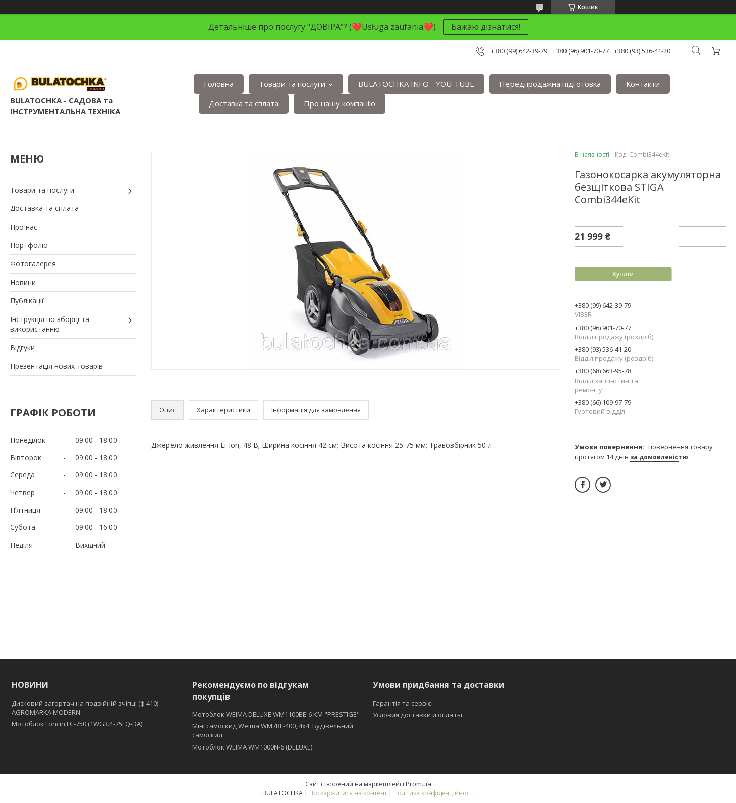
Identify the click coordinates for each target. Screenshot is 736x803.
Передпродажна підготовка (550, 84)
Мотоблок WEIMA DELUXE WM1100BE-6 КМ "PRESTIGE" (276, 714)
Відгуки (22, 347)
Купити (623, 274)
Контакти (643, 84)
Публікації (27, 300)
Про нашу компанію (339, 103)
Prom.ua (418, 783)
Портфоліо (29, 245)
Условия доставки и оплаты (417, 714)
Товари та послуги (292, 84)
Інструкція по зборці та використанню (49, 324)
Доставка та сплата (243, 103)
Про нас (23, 227)
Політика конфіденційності (433, 793)
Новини (23, 282)
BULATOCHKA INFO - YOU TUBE (416, 84)
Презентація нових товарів (56, 366)
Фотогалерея (33, 264)
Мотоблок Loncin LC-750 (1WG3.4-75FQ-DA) (77, 723)
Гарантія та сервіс (402, 703)
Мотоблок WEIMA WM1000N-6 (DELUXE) (252, 747)
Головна (219, 84)
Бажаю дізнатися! (485, 26)
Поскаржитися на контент (348, 793)
